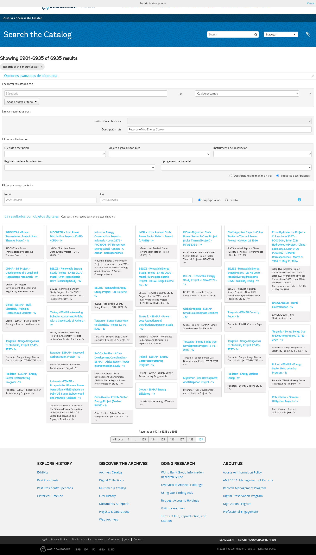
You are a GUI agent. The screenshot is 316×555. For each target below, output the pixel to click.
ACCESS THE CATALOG (201, 6)
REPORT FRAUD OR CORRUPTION (257, 540)
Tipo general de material (176, 161)
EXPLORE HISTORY (133, 6)
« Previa (118, 439)
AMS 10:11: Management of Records (248, 480)
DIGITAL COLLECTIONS (166, 6)
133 (143, 439)
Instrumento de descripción (230, 148)
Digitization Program (237, 504)
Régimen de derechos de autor (23, 161)
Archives (9, 18)
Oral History (107, 496)
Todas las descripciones (293, 176)
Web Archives (108, 519)
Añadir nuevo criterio (22, 102)
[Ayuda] (295, 200)
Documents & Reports (114, 504)
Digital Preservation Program (243, 496)
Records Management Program (244, 488)
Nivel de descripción (16, 148)
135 (162, 439)
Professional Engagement (240, 512)
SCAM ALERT (227, 540)
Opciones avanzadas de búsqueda (30, 75)
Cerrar (311, 3)
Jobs (127, 539)
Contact (138, 539)
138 (191, 439)
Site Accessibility (81, 539)
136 (172, 439)
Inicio (7, 194)
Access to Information (107, 539)
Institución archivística (107, 121)
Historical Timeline (50, 496)
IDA (86, 549)
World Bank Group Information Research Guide (182, 474)
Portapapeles (308, 34)
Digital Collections (111, 480)
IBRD (78, 549)
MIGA (102, 549)
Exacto (231, 200)
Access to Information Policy (242, 472)
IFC (93, 549)
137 (181, 439)
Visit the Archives (173, 508)
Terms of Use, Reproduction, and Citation (183, 518)
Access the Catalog (30, 18)
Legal (44, 539)
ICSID (111, 549)
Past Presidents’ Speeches (55, 488)
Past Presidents (47, 480)
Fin (102, 194)
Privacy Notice (59, 539)
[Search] (233, 34)
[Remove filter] (42, 66)
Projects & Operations (114, 512)
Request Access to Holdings (180, 500)
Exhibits (42, 472)
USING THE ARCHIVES (235, 6)
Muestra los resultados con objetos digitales (88, 216)
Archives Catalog (110, 472)
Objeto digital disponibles (124, 148)
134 (153, 439)
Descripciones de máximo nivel (250, 176)
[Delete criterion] (305, 92)
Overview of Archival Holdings (181, 485)
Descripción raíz (111, 129)
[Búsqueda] (256, 34)
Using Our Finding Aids (177, 493)
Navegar (281, 34)
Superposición (209, 200)
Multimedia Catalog (112, 488)
